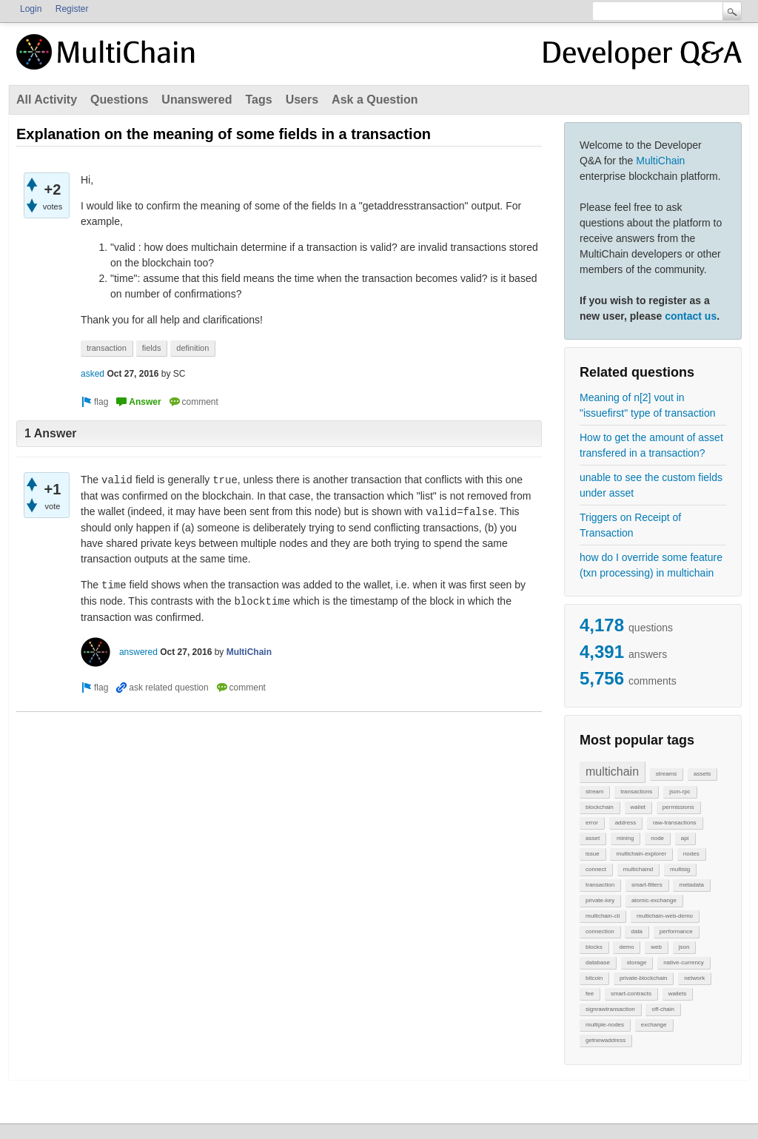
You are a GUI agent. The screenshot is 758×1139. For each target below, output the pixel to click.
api (685, 838)
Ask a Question (374, 99)
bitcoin (594, 978)
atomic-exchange (654, 900)
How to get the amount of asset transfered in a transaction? (651, 445)
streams (666, 773)
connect (596, 869)
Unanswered (196, 99)
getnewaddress (605, 1040)
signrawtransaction (610, 1009)
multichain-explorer (641, 853)
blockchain (600, 807)
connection (600, 931)
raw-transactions (675, 822)
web (656, 947)
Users (302, 99)
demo (626, 947)
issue (593, 853)
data (637, 931)
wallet (638, 807)
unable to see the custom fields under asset (651, 485)
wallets (677, 993)
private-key (600, 900)
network (694, 978)
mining (625, 838)
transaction (600, 884)
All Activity (46, 99)
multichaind (638, 869)
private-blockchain (643, 978)
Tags (258, 99)
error (592, 822)
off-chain (662, 1009)
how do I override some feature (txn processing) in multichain (651, 565)
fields (151, 347)
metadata (691, 884)
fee (590, 993)
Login (30, 9)
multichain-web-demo (665, 916)
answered (138, 652)
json (684, 947)
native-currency (683, 962)
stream (594, 791)
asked (92, 374)
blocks (594, 947)
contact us (691, 316)
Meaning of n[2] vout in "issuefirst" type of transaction (647, 405)
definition (192, 347)
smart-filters (647, 884)
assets (702, 773)
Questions (119, 99)
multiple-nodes (605, 1024)
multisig (680, 869)
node (657, 838)
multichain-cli (603, 916)
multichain (612, 771)
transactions (636, 791)
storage (637, 962)
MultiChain (660, 161)
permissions (678, 807)
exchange (654, 1024)
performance (676, 931)
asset (593, 838)
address (625, 822)
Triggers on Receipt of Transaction (630, 525)
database (598, 962)
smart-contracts (631, 993)
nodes (691, 853)
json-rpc (679, 791)
